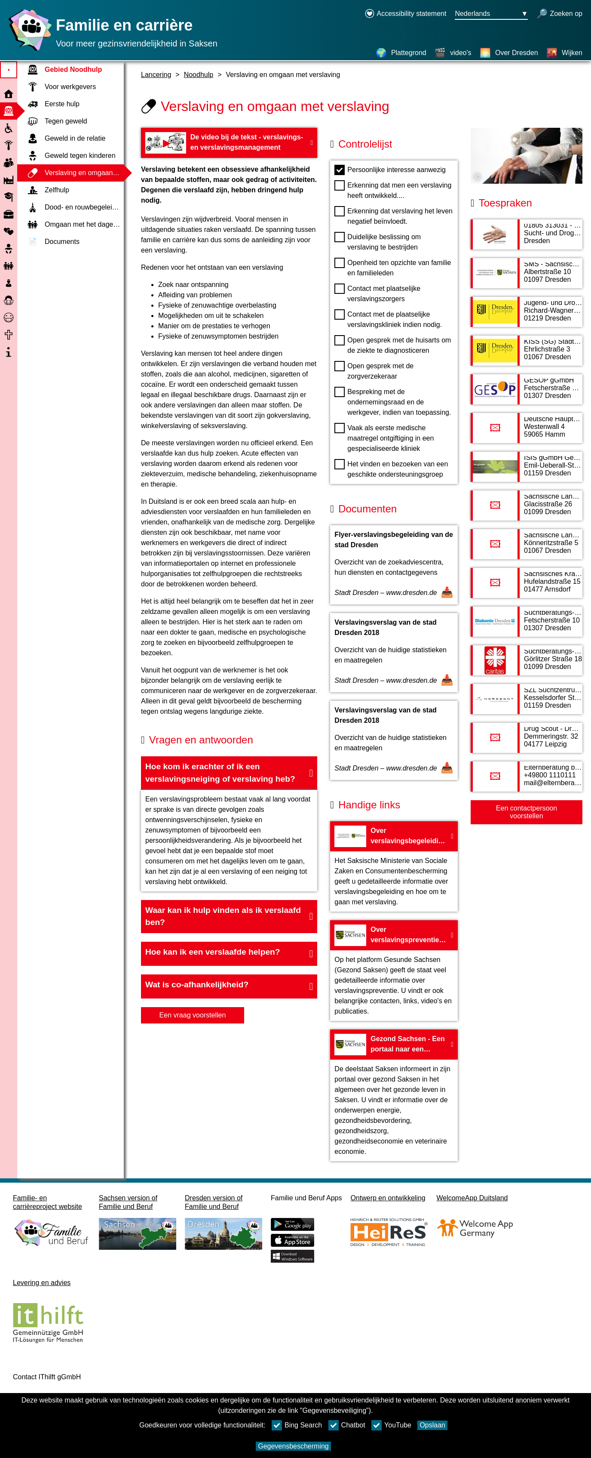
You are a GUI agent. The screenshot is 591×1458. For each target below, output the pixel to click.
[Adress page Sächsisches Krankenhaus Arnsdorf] (526, 587)
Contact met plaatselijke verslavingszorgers (377, 293)
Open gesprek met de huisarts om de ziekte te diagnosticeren (392, 344)
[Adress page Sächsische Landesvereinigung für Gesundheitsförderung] (526, 548)
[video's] (452, 53)
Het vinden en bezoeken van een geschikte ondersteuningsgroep (391, 468)
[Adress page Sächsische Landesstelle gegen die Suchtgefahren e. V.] (526, 509)
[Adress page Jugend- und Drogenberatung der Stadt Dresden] (526, 316)
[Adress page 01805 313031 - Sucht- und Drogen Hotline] (526, 238)
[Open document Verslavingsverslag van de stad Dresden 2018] (394, 652)
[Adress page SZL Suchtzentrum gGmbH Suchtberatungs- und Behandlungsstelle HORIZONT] (526, 703)
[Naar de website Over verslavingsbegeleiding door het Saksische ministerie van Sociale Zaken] (394, 866)
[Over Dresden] (509, 53)
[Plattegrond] (401, 53)
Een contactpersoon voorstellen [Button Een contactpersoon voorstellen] (526, 812)
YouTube (391, 1425)
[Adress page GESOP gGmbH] (526, 393)
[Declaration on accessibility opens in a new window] (405, 14)
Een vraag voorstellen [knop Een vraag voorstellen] (192, 1015)
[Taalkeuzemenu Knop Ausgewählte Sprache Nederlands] (491, 14)
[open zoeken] (559, 14)
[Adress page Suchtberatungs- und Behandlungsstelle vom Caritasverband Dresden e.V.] (526, 664)
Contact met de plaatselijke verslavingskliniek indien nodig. (388, 318)
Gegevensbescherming (293, 1446)
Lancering (156, 74)
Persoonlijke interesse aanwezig (390, 170)
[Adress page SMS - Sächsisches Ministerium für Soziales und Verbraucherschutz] (526, 277)
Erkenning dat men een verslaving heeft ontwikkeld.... (392, 189)
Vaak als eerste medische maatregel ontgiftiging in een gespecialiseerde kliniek (384, 437)
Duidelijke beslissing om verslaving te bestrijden (377, 241)
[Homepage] (28, 50)
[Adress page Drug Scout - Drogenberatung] (526, 742)
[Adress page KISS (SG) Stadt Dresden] (526, 355)
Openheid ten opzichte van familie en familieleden (392, 267)
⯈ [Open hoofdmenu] (9, 70)
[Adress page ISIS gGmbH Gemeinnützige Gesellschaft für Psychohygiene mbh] (526, 471)
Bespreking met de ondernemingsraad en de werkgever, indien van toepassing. (392, 401)
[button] (229, 773)
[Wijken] (564, 53)
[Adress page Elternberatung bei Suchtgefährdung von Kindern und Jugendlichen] (526, 780)
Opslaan (432, 1425)
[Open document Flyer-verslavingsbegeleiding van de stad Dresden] (394, 564)
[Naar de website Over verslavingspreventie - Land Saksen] (394, 970)
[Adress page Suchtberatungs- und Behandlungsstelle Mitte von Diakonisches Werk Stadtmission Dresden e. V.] (526, 626)
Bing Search (297, 1425)
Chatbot (346, 1425)
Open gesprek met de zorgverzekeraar (373, 370)
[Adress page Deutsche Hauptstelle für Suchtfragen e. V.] (526, 432)
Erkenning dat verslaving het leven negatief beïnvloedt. (393, 215)
